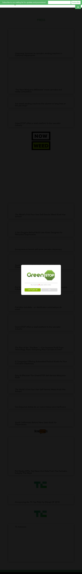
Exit (49, 289)
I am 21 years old (32, 289)
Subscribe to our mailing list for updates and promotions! (24, 2)
